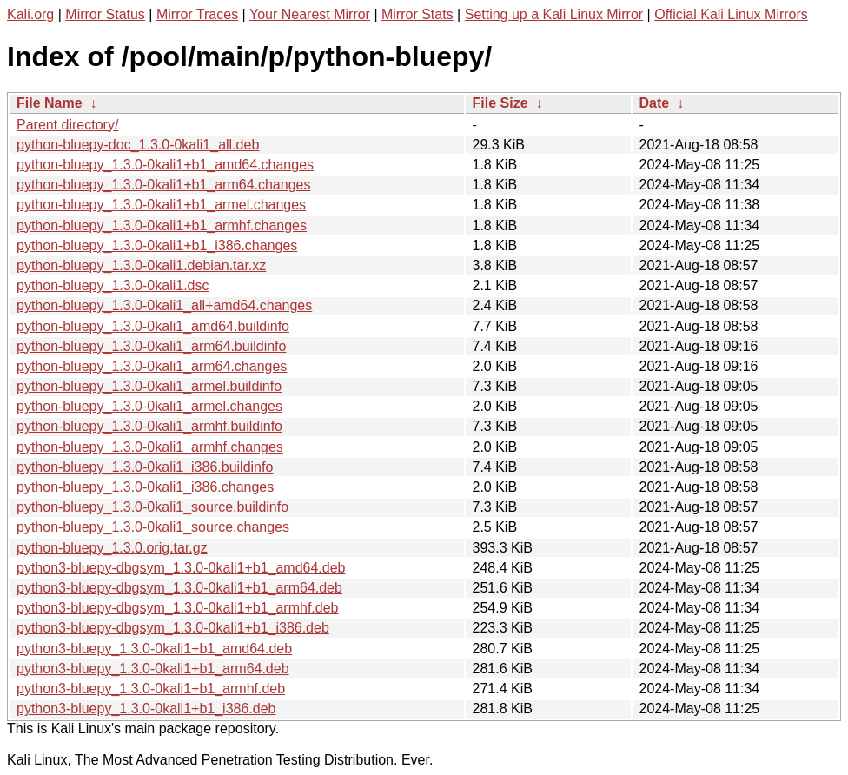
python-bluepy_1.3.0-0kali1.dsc (113, 285)
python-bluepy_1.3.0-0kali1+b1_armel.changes (161, 204)
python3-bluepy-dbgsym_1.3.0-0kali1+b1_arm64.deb (179, 587)
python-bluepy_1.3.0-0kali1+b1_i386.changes (157, 245)
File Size (500, 103)
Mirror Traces (197, 14)
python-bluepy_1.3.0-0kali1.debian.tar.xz (141, 265)
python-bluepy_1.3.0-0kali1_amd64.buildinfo (153, 326)
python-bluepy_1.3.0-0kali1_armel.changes (149, 406)
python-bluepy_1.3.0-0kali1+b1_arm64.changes (163, 184)
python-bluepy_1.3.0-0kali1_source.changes (153, 527)
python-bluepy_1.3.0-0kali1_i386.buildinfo (145, 467)
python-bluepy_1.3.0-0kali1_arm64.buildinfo (151, 346)
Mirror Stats (417, 14)
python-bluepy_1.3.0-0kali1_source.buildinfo (152, 507)
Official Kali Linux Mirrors (731, 14)
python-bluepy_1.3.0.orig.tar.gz (112, 547)
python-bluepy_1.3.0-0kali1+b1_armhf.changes (162, 225)
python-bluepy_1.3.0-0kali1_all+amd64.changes (164, 305)
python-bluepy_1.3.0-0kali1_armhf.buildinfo (149, 426)
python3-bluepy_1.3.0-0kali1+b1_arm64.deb (153, 668)
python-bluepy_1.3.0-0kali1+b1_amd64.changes (165, 164)
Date (654, 103)
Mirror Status (105, 14)
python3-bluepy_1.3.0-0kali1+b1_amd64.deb (154, 648)
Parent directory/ (67, 124)
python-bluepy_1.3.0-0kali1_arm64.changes (152, 366)
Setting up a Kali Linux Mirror (554, 14)
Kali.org (30, 14)
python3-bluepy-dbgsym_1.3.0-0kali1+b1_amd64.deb (181, 567)
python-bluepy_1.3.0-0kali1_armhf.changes (150, 447)
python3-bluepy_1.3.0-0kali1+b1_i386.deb (146, 708)
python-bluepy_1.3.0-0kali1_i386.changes (145, 487)
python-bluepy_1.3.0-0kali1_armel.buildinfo (149, 386)
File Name (50, 103)
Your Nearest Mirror (309, 14)
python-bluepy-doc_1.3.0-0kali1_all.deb (138, 144)
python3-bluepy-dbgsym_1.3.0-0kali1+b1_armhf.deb (177, 607)
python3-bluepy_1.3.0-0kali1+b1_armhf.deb (151, 688)
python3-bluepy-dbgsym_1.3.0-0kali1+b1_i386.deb (173, 627)
